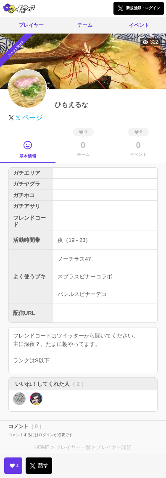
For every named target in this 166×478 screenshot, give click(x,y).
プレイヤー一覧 (73, 447)
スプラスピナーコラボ (85, 276)
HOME (42, 447)
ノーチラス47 (74, 259)
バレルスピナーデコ (82, 294)
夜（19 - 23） (74, 240)
